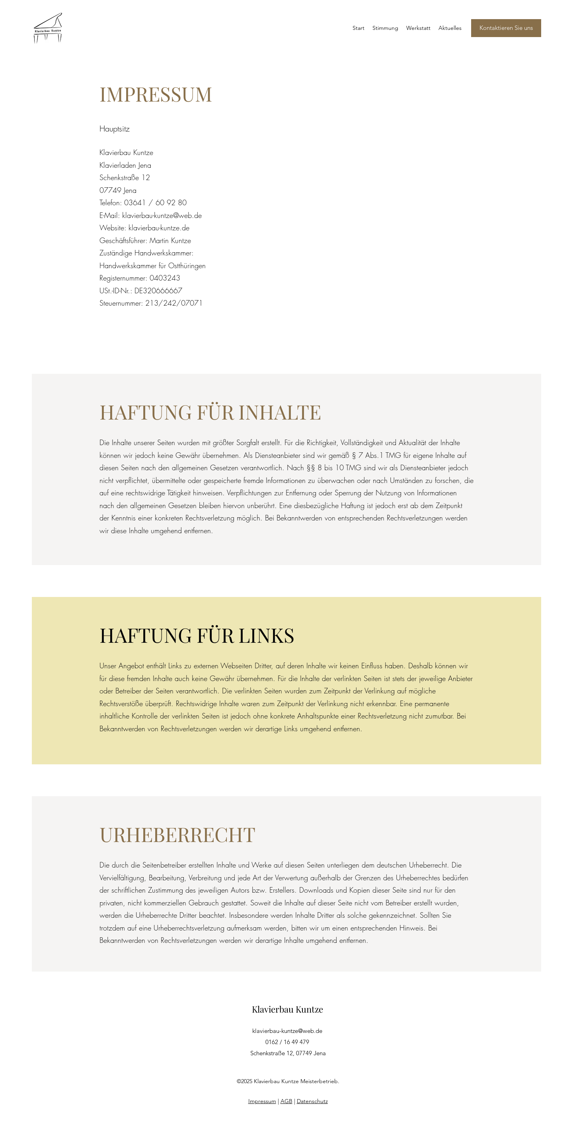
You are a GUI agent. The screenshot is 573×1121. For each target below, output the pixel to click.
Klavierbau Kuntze (287, 1009)
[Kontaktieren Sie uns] (506, 28)
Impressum (262, 1101)
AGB (286, 1101)
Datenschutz (312, 1101)
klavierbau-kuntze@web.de (287, 1031)
